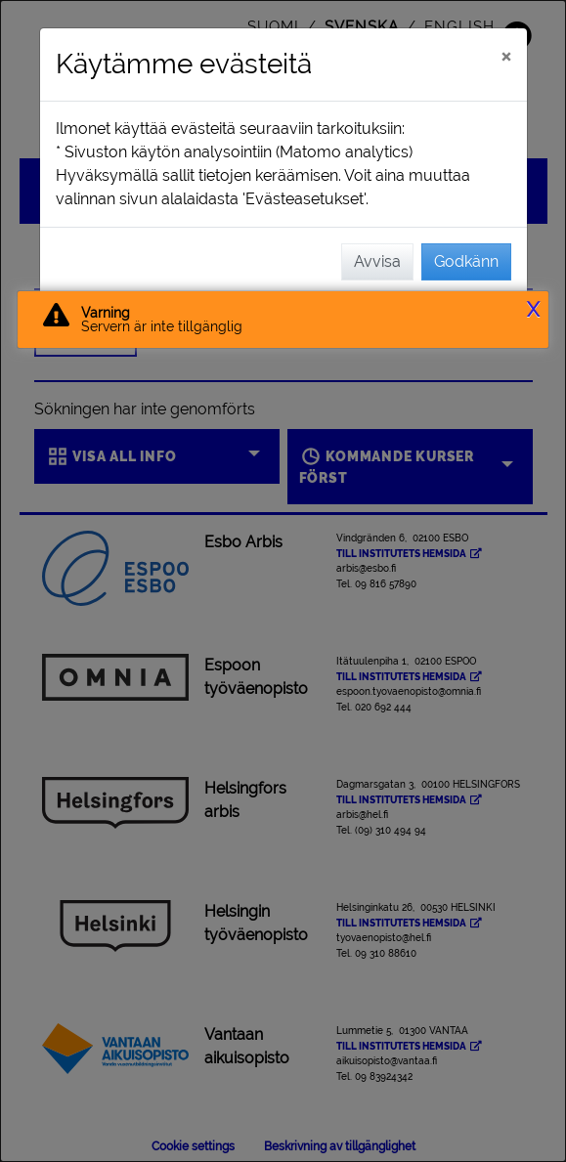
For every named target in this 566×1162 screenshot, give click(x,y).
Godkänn (466, 261)
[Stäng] (506, 55)
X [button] (533, 310)
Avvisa (377, 261)
